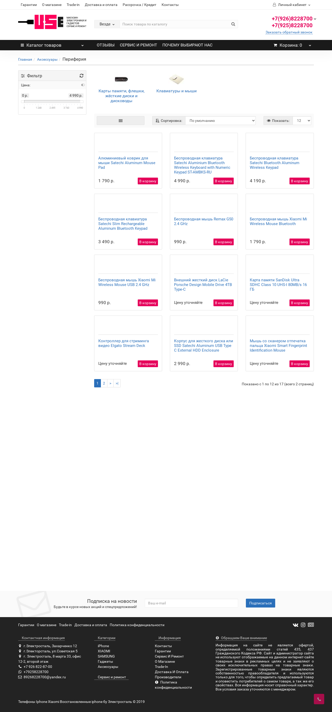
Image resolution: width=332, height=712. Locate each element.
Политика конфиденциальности (137, 625)
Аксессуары (47, 59)
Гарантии (29, 5)
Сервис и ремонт (110, 677)
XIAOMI (102, 651)
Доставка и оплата (101, 5)
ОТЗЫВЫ (106, 45)
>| (117, 576)
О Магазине (165, 662)
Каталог (52, 44)
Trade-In (161, 667)
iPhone (101, 646)
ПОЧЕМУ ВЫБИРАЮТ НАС (187, 45)
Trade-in (73, 5)
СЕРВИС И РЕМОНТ (138, 45)
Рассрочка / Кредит (139, 5)
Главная (25, 59)
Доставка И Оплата (172, 672)
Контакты (170, 5)
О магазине (51, 5)
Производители (168, 677)
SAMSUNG (104, 656)
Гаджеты (103, 662)
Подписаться (260, 603)
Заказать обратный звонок (289, 32)
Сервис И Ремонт (169, 656)
